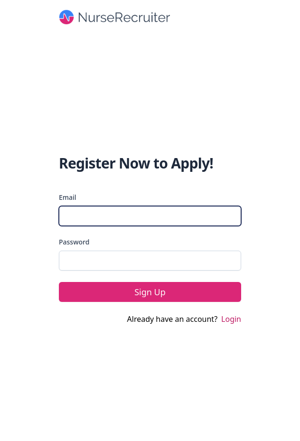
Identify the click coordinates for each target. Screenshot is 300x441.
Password (74, 241)
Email (67, 197)
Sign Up (150, 292)
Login (231, 319)
